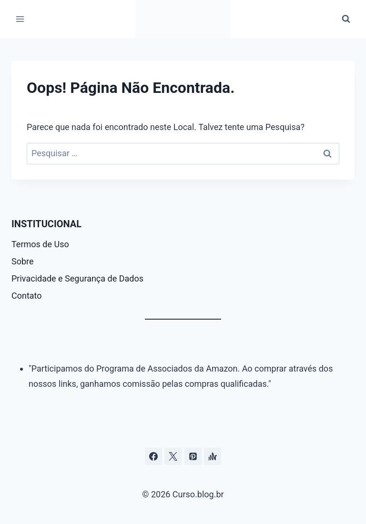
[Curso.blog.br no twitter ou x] (173, 456)
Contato (26, 296)
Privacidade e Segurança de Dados (77, 278)
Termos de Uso (40, 244)
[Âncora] (212, 456)
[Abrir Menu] (20, 18)
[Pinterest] (193, 456)
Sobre (22, 261)
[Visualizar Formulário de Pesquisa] (346, 19)
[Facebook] (153, 456)
